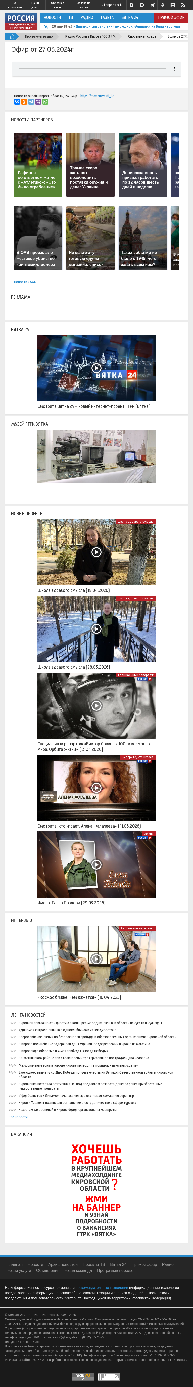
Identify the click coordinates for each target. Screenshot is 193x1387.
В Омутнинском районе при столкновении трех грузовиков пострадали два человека (84, 1058)
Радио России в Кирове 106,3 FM (90, 36)
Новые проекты (27, 513)
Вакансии (21, 1134)
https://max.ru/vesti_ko (97, 96)
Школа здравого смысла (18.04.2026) (73, 590)
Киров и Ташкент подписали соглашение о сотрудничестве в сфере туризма (77, 1103)
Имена (149, 834)
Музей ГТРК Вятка (29, 424)
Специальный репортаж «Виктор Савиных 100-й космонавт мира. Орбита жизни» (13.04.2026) (94, 746)
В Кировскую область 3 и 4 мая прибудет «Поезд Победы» (63, 1051)
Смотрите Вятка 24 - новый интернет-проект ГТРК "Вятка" (93, 406)
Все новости (18, 1117)
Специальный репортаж (136, 675)
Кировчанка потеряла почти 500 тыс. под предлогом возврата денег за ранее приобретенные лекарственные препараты (90, 1086)
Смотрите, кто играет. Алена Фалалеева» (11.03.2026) (89, 826)
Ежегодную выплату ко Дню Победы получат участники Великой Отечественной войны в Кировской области (96, 1074)
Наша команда (78, 1270)
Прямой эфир (171, 17)
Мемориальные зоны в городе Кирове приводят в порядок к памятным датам (78, 1065)
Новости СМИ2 (25, 282)
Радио (87, 17)
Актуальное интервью (137, 928)
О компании (15, 5)
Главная (15, 1264)
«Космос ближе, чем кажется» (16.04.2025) (79, 997)
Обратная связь (57, 5)
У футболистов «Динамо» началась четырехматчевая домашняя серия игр (76, 1096)
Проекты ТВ (94, 1264)
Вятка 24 (129, 17)
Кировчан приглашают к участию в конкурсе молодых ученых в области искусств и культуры (90, 1023)
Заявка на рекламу (83, 5)
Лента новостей (28, 1015)
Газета (107, 17)
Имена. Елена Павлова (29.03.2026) (71, 902)
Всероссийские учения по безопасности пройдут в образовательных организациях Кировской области (97, 1037)
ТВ (70, 17)
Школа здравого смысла (136, 521)
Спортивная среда (142, 36)
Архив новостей (63, 1264)
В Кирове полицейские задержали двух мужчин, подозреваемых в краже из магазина (84, 1044)
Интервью (21, 920)
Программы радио (39, 36)
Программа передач (116, 1270)
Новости (52, 17)
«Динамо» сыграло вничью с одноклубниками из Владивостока (126, 26)
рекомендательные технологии (102, 1288)
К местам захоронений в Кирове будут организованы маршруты (68, 1110)
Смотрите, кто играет (138, 757)
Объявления (48, 1270)
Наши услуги (35, 5)
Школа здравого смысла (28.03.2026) (73, 667)
